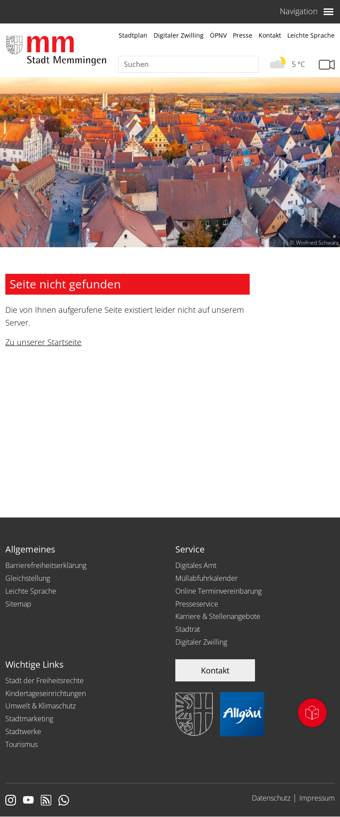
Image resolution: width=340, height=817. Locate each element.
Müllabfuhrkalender (206, 578)
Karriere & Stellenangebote (217, 616)
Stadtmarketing (29, 719)
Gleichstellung (27, 578)
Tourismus (21, 744)
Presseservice (196, 604)
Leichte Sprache (311, 35)
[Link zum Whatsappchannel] (63, 801)
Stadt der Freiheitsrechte (44, 680)
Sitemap (18, 604)
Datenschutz (271, 798)
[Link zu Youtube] (28, 801)
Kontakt (270, 35)
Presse (242, 35)
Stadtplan (133, 35)
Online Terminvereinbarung (218, 591)
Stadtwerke (23, 731)
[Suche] (188, 64)
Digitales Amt (195, 565)
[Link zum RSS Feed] (46, 801)
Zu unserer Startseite (43, 342)
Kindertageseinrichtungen (45, 693)
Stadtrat (187, 629)
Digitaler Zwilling (179, 35)
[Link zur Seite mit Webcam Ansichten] (327, 65)
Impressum (317, 798)
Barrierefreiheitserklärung (45, 565)
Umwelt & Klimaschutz (40, 706)
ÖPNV (218, 35)
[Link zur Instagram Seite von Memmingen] (10, 801)
